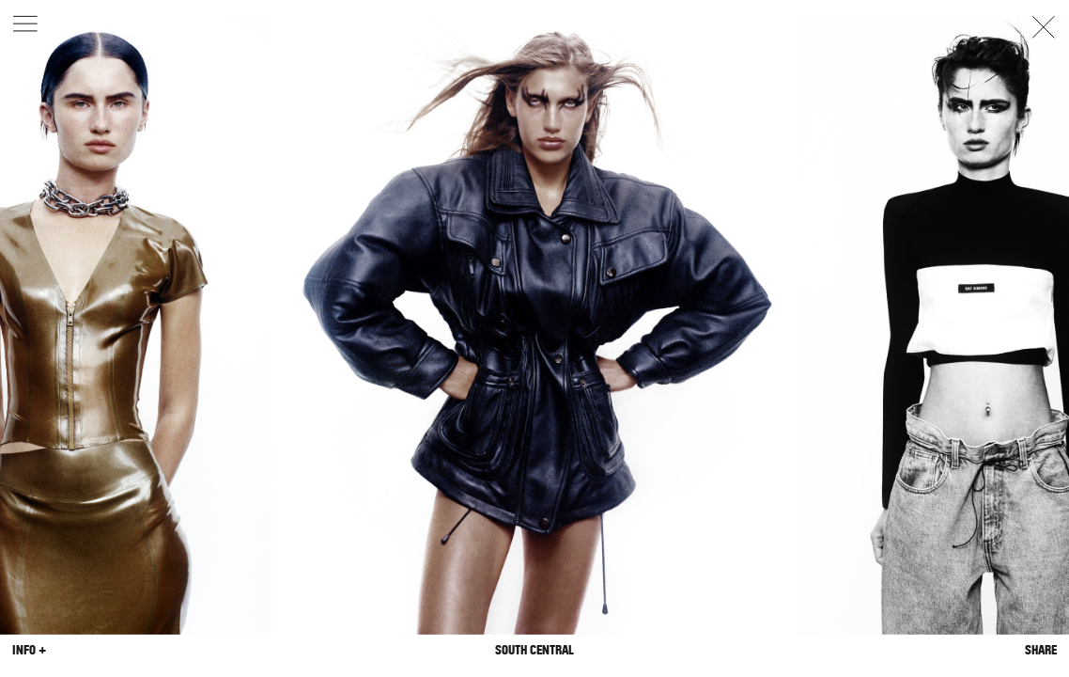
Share (1041, 650)
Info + (29, 650)
